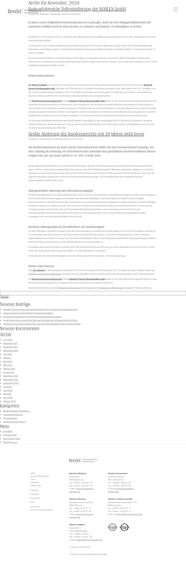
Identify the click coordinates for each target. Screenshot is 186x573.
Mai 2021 (7, 357)
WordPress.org (10, 442)
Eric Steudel (38, 270)
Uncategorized (10, 418)
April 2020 (8, 397)
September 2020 (11, 383)
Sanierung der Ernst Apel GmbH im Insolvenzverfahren (28, 313)
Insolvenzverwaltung (12, 414)
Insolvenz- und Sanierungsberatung (44, 273)
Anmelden (8, 431)
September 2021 (10, 350)
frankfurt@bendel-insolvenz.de (128, 514)
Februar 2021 (9, 368)
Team (32, 479)
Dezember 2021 (10, 343)
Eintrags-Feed (10, 435)
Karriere (34, 482)
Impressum (35, 507)
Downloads (35, 485)
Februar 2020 (9, 401)
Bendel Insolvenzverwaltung (16, 410)
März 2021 (7, 365)
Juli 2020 (7, 386)
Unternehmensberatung (14, 421)
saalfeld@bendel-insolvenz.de (89, 539)
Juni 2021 (7, 354)
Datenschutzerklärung (41, 510)
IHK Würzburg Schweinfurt (69, 287)
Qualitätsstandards (39, 476)
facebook (34, 494)
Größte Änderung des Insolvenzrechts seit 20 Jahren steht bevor (86, 134)
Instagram (35, 498)
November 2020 (10, 379)
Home (32, 473)
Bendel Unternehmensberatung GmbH (89, 554)
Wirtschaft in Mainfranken (111, 287)
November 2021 (10, 347)
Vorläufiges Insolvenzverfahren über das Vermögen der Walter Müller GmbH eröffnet (42, 323)
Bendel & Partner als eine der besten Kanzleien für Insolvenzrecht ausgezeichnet (40, 309)
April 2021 (7, 361)
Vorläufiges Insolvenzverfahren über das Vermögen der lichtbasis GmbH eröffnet (40, 320)
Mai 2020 (7, 394)
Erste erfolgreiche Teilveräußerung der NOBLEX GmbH (77, 9)
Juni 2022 (7, 339)
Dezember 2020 (10, 375)
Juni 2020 (8, 390)
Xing (32, 502)
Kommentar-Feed (11, 438)
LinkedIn (34, 490)
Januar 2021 (9, 372)
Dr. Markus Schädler (37, 85)
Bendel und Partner (80, 547)
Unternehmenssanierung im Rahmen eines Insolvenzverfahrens (32, 316)
